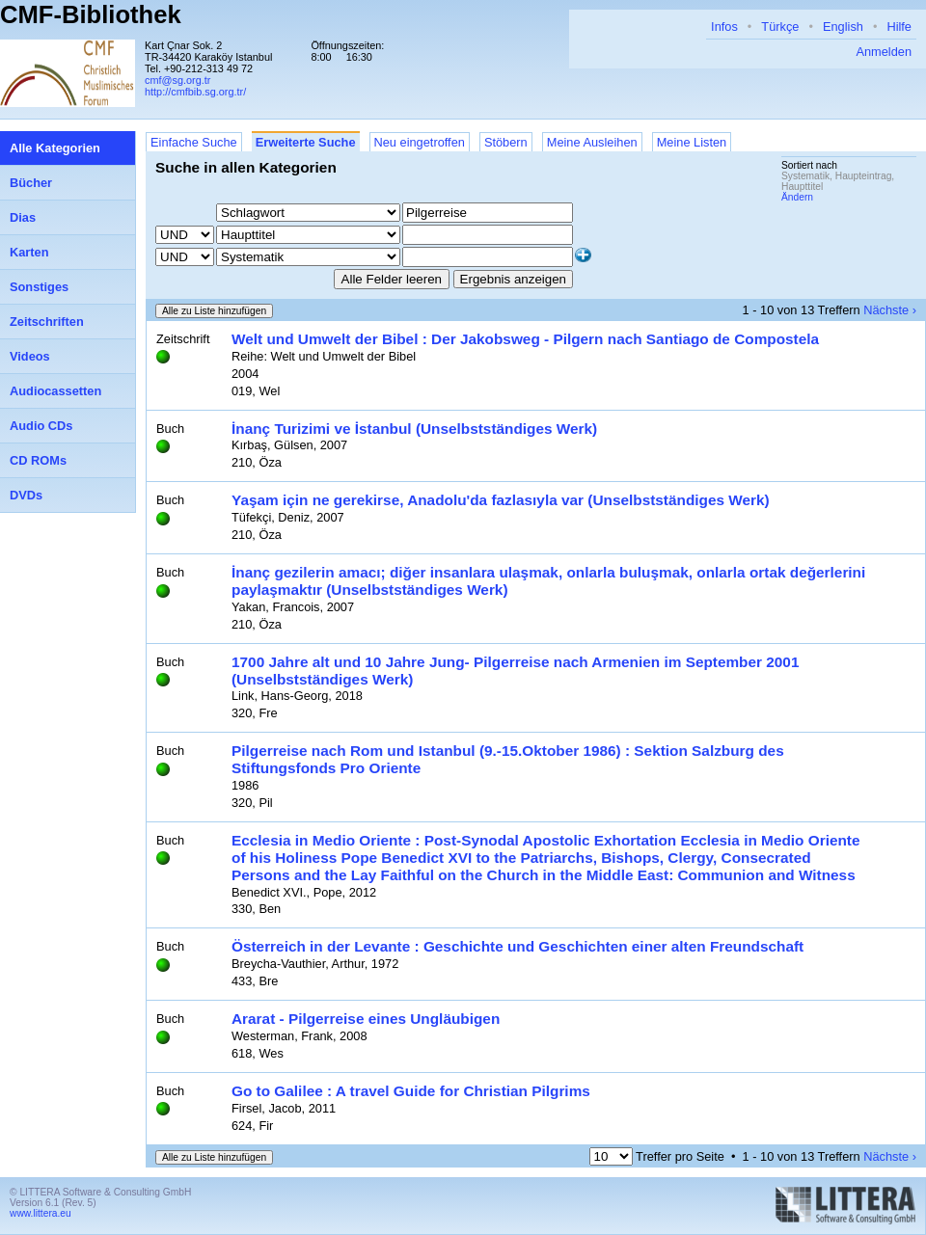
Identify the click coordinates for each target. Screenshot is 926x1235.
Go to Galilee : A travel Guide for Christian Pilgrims (411, 1091)
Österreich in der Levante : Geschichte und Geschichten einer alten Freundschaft (517, 946)
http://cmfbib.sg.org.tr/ (195, 91)
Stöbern (506, 142)
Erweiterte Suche (306, 142)
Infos (724, 26)
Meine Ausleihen (592, 142)
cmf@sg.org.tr (177, 80)
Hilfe (899, 26)
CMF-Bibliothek (90, 14)
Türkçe (780, 26)
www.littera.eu (40, 1213)
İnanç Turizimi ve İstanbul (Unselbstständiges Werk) (414, 428)
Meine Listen (692, 142)
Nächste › (889, 310)
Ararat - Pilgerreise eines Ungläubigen (366, 1018)
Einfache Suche (193, 142)
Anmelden (884, 51)
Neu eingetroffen (419, 142)
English (843, 26)
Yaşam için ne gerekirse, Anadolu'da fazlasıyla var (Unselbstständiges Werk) (501, 500)
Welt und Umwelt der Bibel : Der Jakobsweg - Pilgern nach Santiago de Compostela (525, 339)
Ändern (797, 197)
